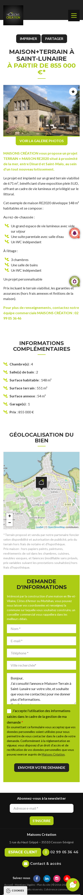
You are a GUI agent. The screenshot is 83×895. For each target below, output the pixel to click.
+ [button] (9, 516)
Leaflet (39, 527)
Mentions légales (25, 884)
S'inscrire (42, 820)
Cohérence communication (60, 889)
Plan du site (43, 884)
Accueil (8, 884)
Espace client (22, 852)
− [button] (9, 523)
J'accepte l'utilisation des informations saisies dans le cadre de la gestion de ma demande (38, 716)
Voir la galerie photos (41, 141)
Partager (54, 38)
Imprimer (28, 38)
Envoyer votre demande (41, 767)
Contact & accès (45, 864)
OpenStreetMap (56, 527)
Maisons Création (53, 754)
